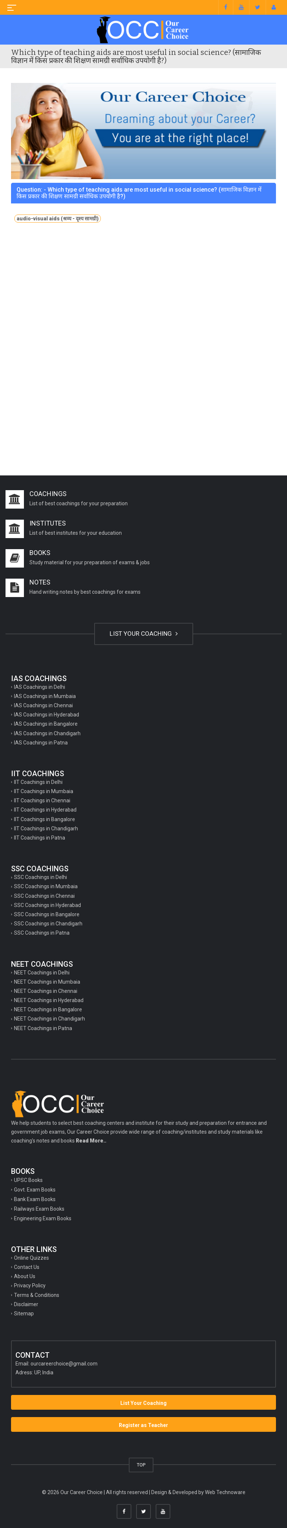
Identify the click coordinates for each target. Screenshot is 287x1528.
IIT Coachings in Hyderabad (45, 810)
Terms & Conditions (36, 1295)
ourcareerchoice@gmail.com (64, 1364)
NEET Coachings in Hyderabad (49, 1000)
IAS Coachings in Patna (41, 743)
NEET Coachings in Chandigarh (49, 1019)
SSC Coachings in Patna (42, 933)
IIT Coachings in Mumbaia (43, 791)
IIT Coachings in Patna (39, 838)
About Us (24, 1276)
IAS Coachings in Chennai (43, 705)
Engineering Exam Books (42, 1218)
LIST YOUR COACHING (144, 633)
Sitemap (24, 1313)
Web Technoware (225, 1492)
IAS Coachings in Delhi (39, 687)
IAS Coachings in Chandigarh (47, 733)
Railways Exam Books (39, 1209)
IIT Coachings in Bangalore (44, 819)
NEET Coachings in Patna (43, 1028)
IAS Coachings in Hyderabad (46, 715)
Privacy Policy (30, 1285)
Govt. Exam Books (35, 1190)
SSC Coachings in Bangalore (46, 914)
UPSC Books (28, 1180)
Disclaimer (26, 1304)
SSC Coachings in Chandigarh (48, 924)
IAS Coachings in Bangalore (46, 724)
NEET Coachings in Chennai (45, 991)
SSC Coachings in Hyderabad (47, 905)
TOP (141, 1465)
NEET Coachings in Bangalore (48, 1009)
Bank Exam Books (35, 1199)
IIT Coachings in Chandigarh (46, 828)
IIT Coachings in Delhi (38, 782)
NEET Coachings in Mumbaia (47, 982)
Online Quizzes (31, 1258)
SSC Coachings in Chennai (44, 896)
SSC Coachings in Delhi (40, 877)
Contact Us (26, 1267)
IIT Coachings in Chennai (42, 800)
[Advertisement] (143, 294)
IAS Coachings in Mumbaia (45, 696)
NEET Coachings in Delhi (42, 973)
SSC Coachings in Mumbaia (46, 886)
